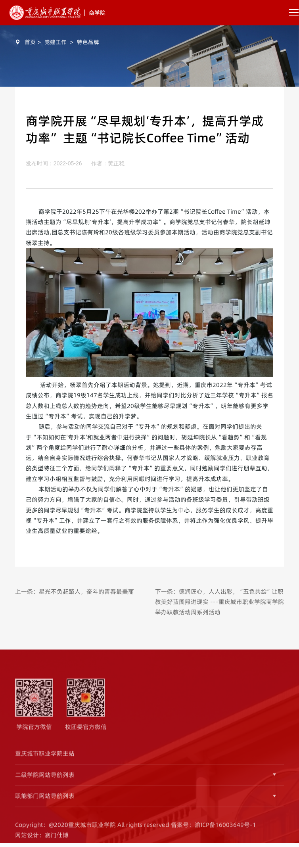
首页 (30, 42)
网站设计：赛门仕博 (42, 839)
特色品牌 (88, 42)
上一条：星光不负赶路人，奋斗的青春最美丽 (74, 591)
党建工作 (55, 42)
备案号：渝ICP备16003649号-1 (213, 829)
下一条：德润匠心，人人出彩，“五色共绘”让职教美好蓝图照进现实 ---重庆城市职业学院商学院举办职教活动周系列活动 (219, 602)
